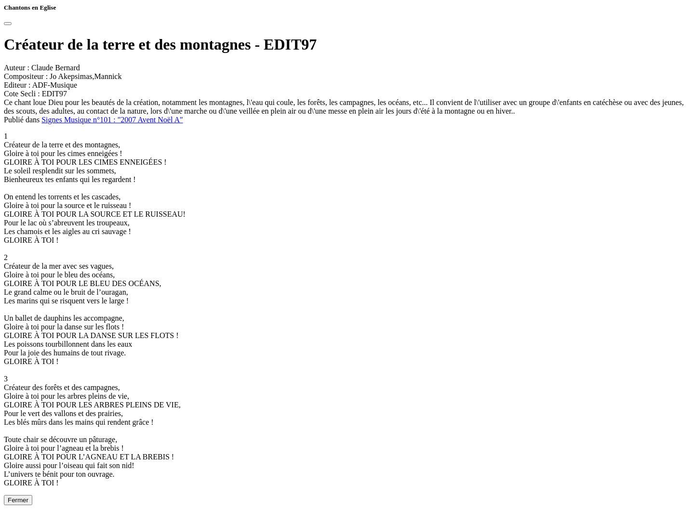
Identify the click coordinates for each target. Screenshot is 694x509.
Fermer (18, 500)
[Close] (8, 23)
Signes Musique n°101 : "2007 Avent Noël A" (112, 120)
